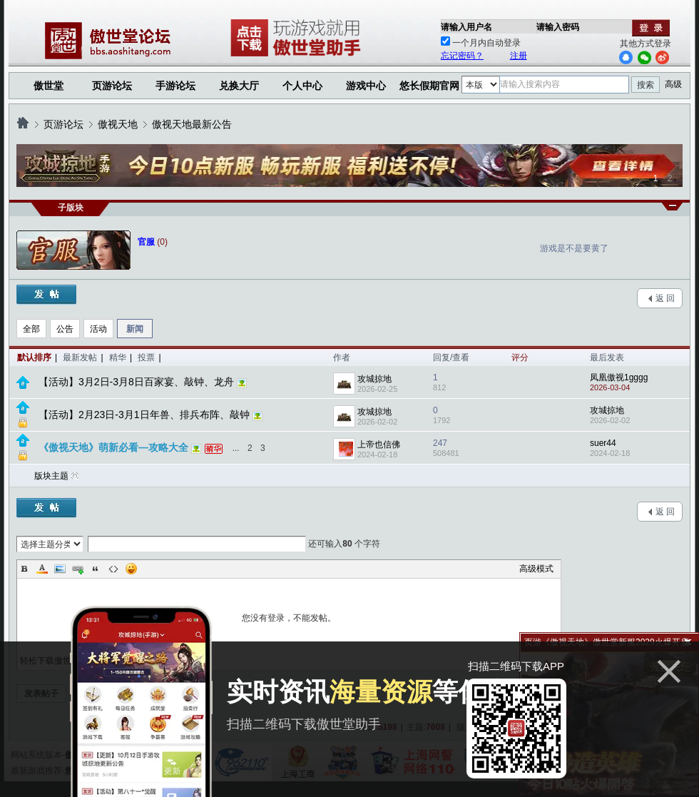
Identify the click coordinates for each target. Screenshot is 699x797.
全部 (31, 329)
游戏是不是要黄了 (574, 248)
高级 (673, 84)
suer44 (603, 443)
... (236, 448)
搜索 (645, 85)
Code (113, 569)
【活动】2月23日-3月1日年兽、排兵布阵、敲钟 (144, 414)
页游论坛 (112, 85)
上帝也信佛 (378, 445)
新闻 (134, 329)
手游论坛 (175, 85)
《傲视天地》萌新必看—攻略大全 (113, 447)
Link (78, 569)
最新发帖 (80, 357)
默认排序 (34, 357)
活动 (98, 329)
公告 (64, 329)
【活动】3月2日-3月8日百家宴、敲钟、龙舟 (136, 381)
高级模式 (536, 569)
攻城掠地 (374, 379)
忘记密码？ (462, 56)
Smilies (131, 569)
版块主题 (51, 476)
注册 (518, 56)
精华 (117, 357)
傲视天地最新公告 (192, 124)
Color (42, 569)
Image (60, 569)
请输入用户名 (466, 27)
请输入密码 (557, 27)
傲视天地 (118, 124)
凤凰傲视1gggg (619, 377)
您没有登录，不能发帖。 (289, 618)
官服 (146, 242)
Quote (95, 569)
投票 (146, 357)
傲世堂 (48, 85)
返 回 (665, 298)
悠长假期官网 (429, 85)
